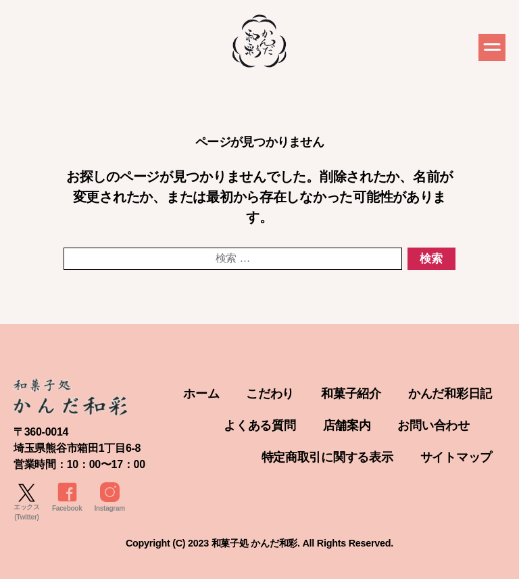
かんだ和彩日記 (450, 393)
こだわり (270, 393)
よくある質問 (259, 425)
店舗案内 (347, 425)
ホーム (201, 393)
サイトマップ (456, 457)
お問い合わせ (433, 425)
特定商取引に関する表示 (327, 457)
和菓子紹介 (351, 393)
